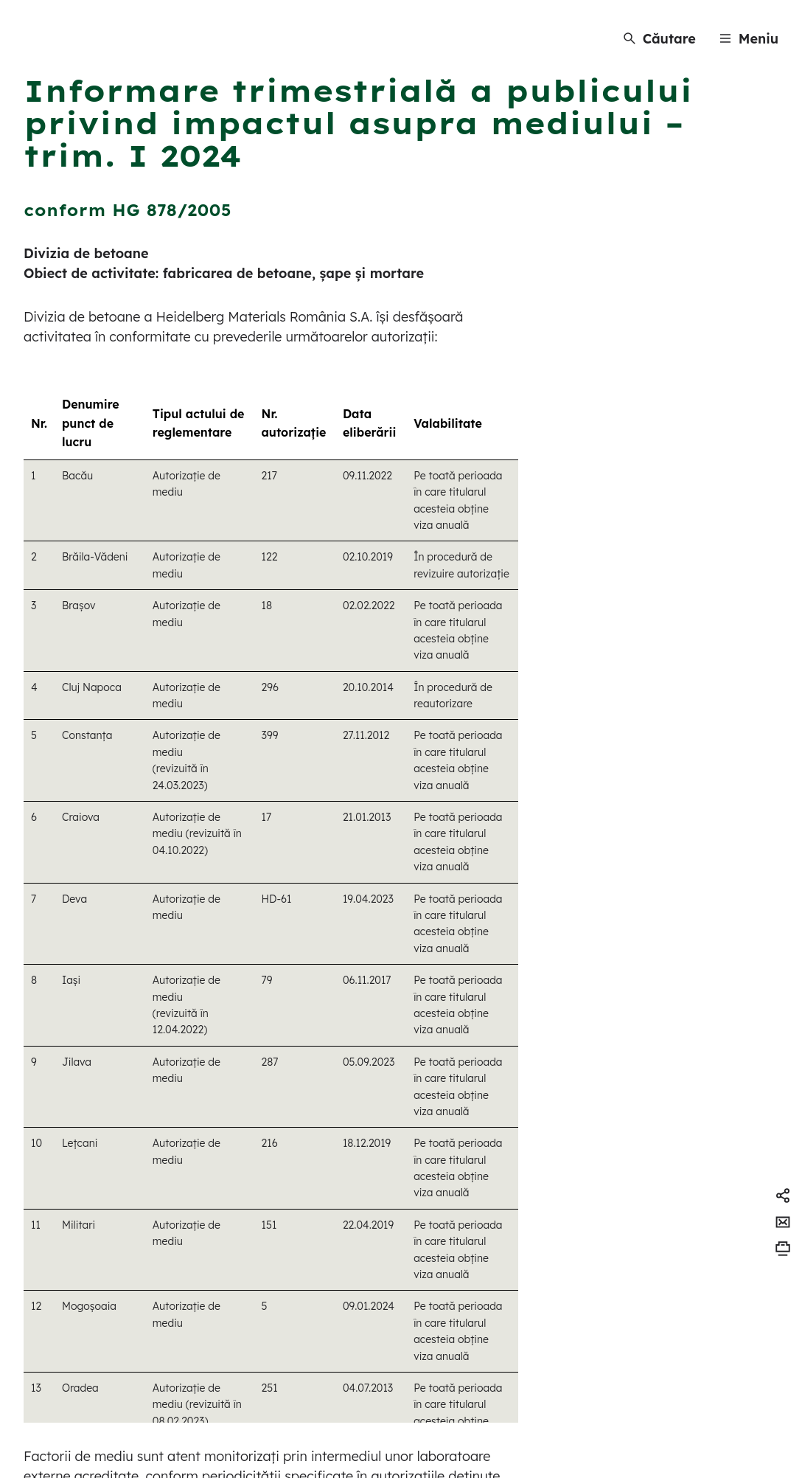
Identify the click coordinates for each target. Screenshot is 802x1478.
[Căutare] (660, 38)
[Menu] (748, 38)
